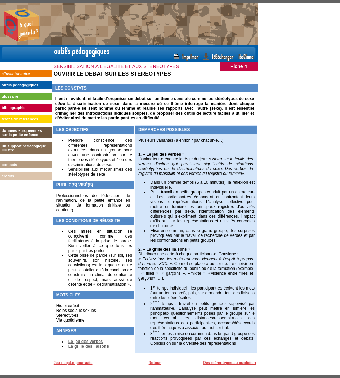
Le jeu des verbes (85, 341)
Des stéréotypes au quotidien (229, 362)
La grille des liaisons (88, 346)
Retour (155, 362)
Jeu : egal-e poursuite (73, 362)
